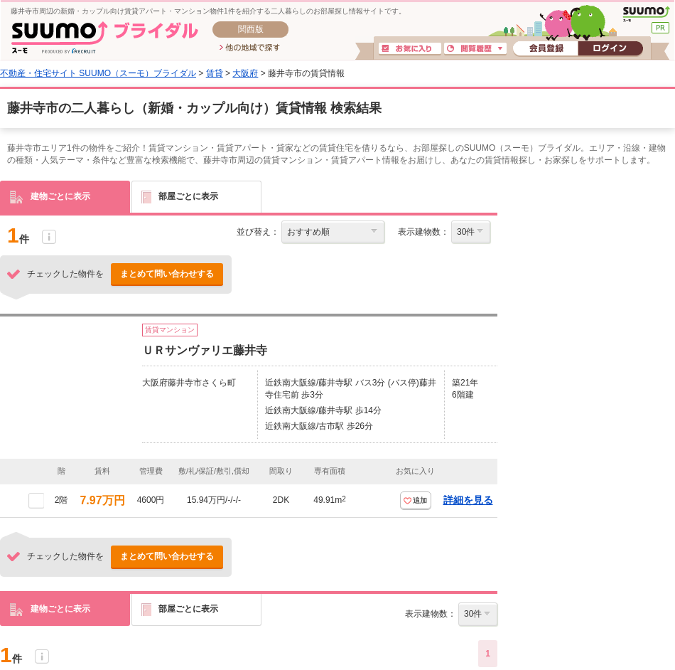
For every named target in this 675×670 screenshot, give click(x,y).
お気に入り (410, 49)
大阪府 (245, 73)
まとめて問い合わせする (167, 274)
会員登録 (545, 49)
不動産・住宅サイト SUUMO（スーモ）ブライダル (98, 73)
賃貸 (214, 73)
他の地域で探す (250, 48)
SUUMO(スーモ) (646, 14)
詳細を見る (468, 500)
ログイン (610, 49)
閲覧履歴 (475, 49)
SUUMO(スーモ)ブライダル (104, 37)
